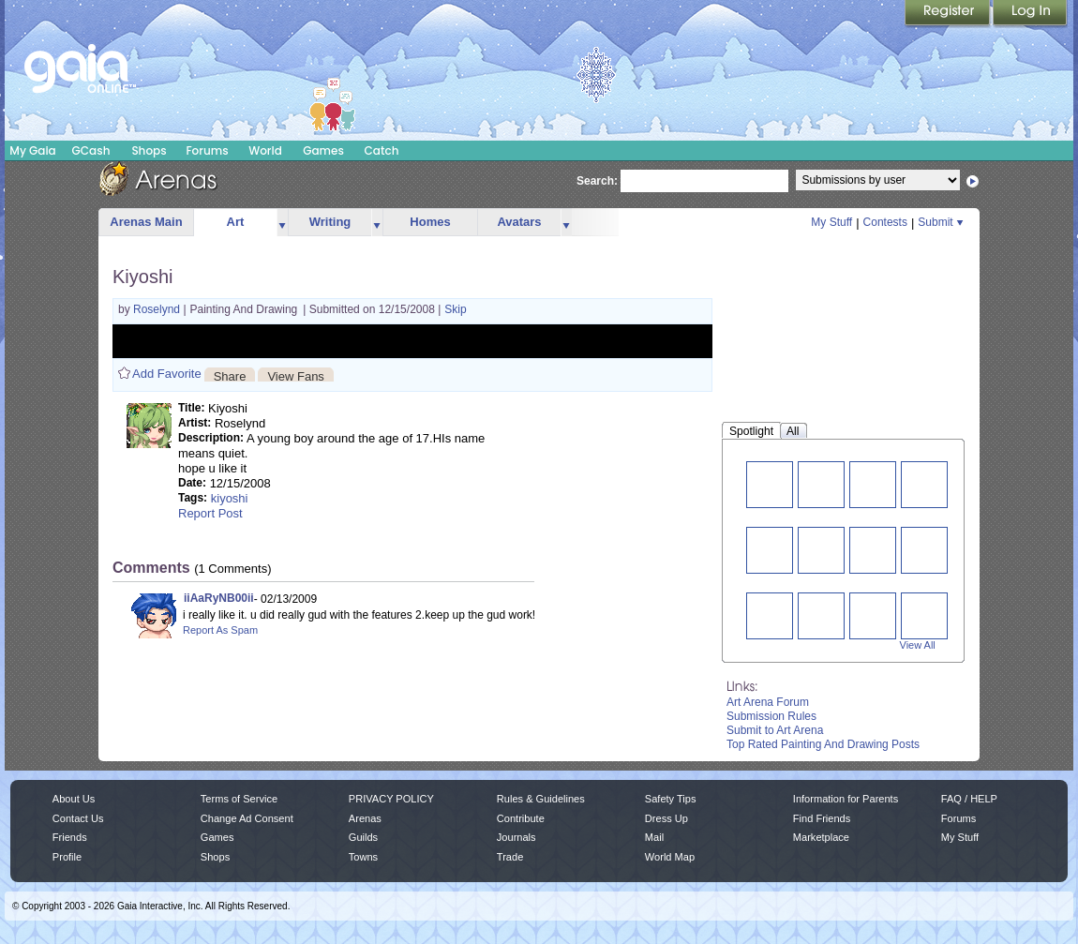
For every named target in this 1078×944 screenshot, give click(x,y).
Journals (516, 837)
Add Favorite (167, 374)
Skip (455, 309)
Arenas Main (146, 222)
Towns (363, 856)
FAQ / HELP (969, 798)
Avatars (519, 222)
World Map (670, 856)
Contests (885, 222)
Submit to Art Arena (774, 730)
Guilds (363, 837)
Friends (69, 837)
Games (323, 150)
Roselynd (158, 309)
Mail (654, 837)
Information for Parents (845, 798)
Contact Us (78, 818)
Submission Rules (771, 716)
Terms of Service (239, 798)
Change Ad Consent (247, 818)
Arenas (365, 818)
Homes (430, 222)
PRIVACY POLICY (391, 798)
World (265, 150)
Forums (207, 150)
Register (949, 14)
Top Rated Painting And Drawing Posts (823, 744)
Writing (330, 222)
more (282, 222)
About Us (73, 798)
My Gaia (32, 150)
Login (1030, 14)
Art (236, 222)
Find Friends (821, 818)
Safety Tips (670, 798)
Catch (382, 150)
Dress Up (666, 818)
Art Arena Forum (767, 702)
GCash (91, 150)
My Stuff (831, 222)
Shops (148, 150)
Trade (510, 856)
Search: (597, 180)
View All (918, 645)
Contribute (521, 818)
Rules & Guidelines (541, 798)
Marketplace (821, 837)
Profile (67, 856)
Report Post (210, 513)
